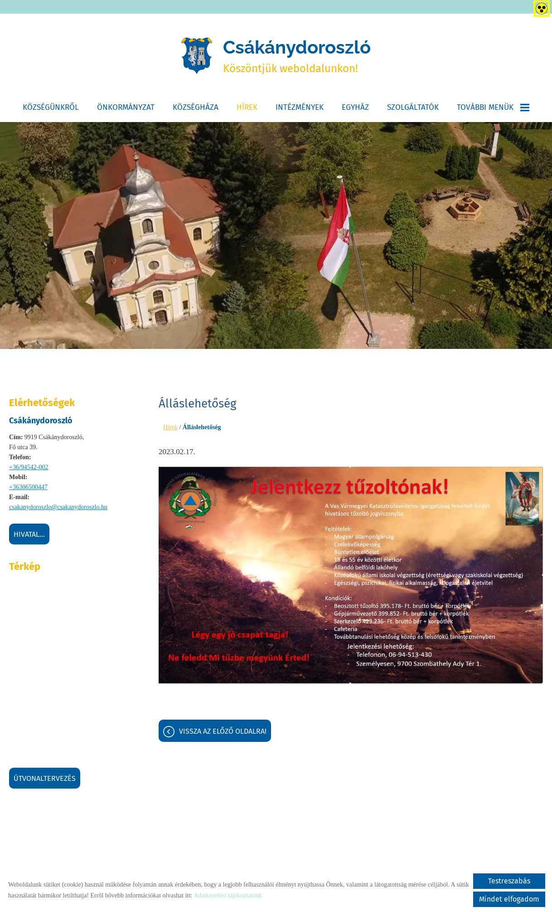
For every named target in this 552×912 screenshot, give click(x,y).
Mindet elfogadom (509, 899)
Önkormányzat (126, 107)
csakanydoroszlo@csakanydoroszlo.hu (58, 507)
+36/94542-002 (28, 467)
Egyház (355, 107)
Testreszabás (509, 881)
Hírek (247, 107)
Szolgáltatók (413, 107)
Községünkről (51, 107)
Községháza (195, 107)
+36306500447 (28, 487)
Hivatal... (29, 534)
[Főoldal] (196, 56)
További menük (493, 107)
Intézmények (300, 107)
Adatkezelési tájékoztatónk (228, 895)
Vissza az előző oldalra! (222, 731)
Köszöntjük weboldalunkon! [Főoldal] (297, 55)
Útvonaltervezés (45, 778)
